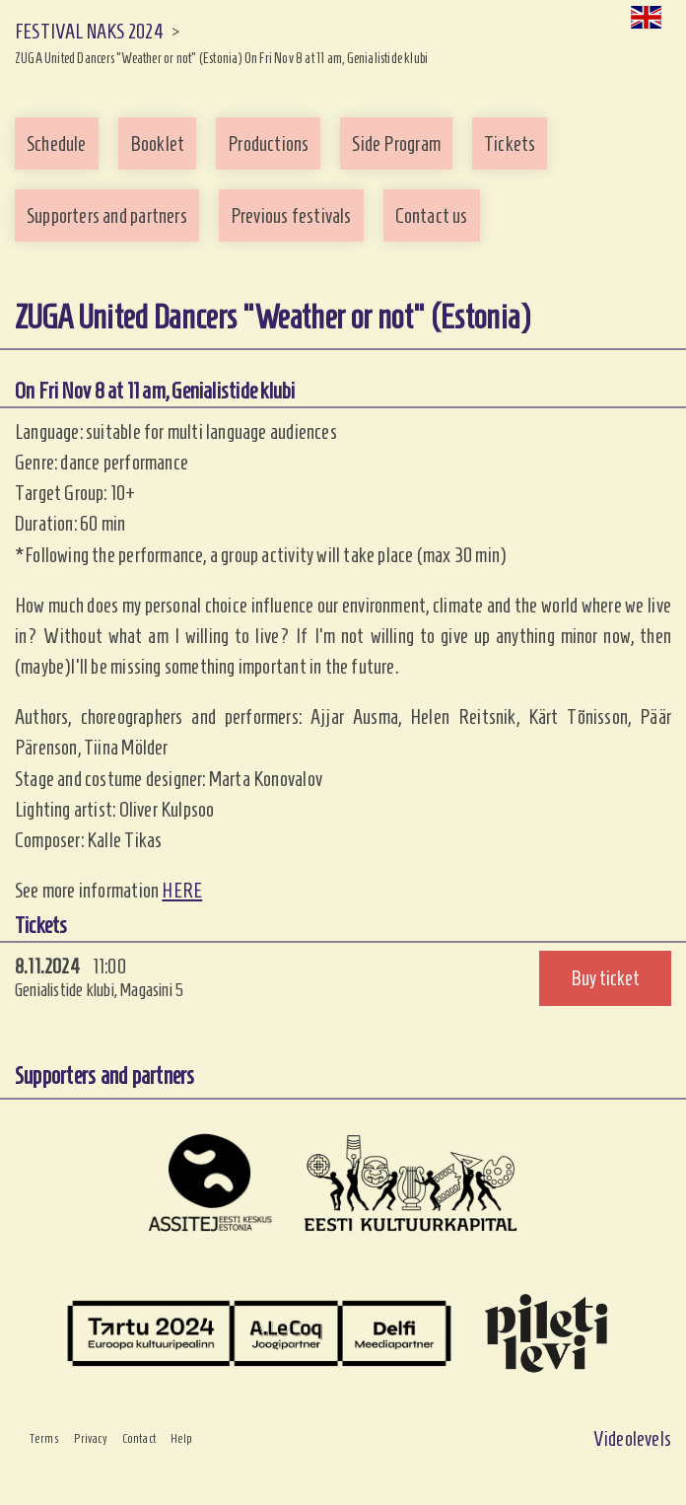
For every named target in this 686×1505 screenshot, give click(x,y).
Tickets (509, 143)
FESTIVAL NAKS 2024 (89, 31)
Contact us (431, 215)
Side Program (396, 143)
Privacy (90, 1439)
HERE (182, 890)
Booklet (157, 143)
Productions (268, 143)
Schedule (57, 143)
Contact (139, 1439)
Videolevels (632, 1438)
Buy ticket (605, 978)
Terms (44, 1439)
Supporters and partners (107, 215)
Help (182, 1439)
